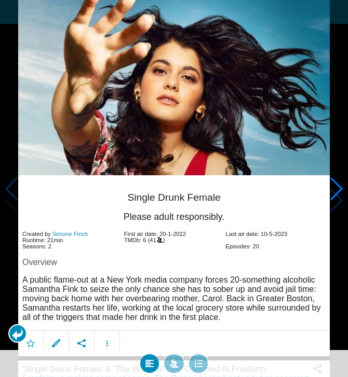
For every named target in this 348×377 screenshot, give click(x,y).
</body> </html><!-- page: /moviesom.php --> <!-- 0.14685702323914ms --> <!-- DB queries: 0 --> (174, 188)
